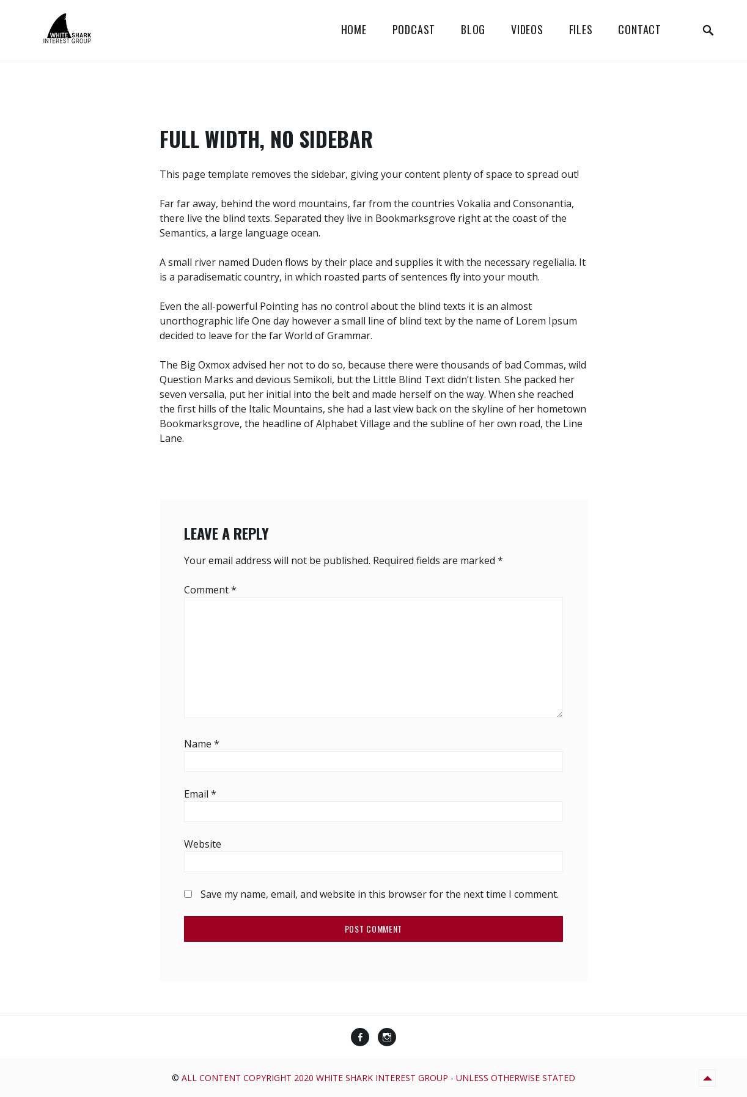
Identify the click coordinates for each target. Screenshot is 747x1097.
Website (202, 844)
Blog (473, 29)
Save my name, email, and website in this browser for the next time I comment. (380, 894)
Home (354, 29)
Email (200, 794)
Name (201, 743)
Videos (527, 29)
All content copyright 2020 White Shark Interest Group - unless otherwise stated (378, 1078)
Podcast (414, 29)
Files (581, 29)
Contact (639, 29)
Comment (210, 589)
